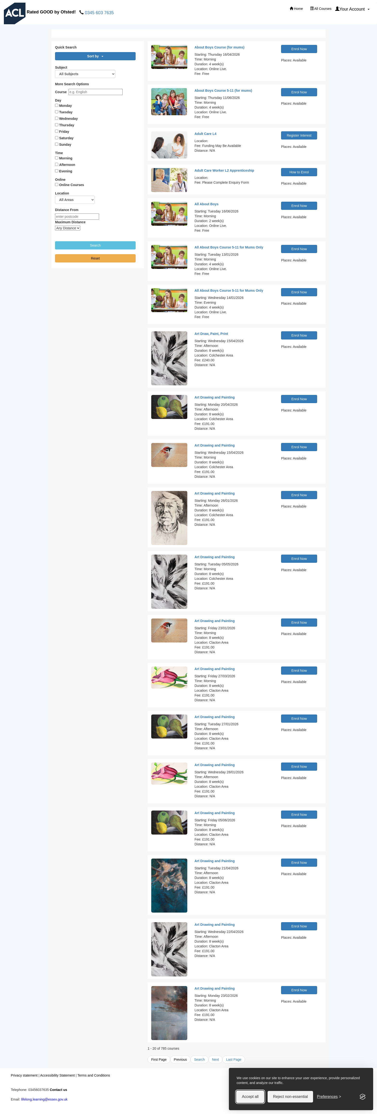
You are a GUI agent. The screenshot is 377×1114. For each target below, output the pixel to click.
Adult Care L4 (205, 134)
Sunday (65, 144)
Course (61, 92)
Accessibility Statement (57, 1075)
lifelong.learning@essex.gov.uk (44, 1099)
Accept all (250, 1097)
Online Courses (71, 185)
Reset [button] (95, 258)
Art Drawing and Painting (215, 397)
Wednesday (68, 119)
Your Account (352, 9)
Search (199, 1059)
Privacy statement (24, 1075)
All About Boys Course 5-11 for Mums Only (229, 247)
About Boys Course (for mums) (220, 47)
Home (296, 9)
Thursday (66, 125)
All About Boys (207, 204)
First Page (159, 1059)
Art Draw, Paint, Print (211, 334)
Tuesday (66, 112)
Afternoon (67, 165)
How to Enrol (299, 172)
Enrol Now (299, 49)
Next (215, 1059)
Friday (64, 131)
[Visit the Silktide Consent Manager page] (362, 1097)
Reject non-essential (290, 1097)
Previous (180, 1059)
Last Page (233, 1059)
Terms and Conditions (93, 1075)
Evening (65, 171)
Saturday (66, 138)
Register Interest (299, 135)
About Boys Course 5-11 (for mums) (223, 90)
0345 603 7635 (99, 12)
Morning (65, 158)
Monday (65, 106)
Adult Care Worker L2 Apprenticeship (224, 170)
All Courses (321, 9)
